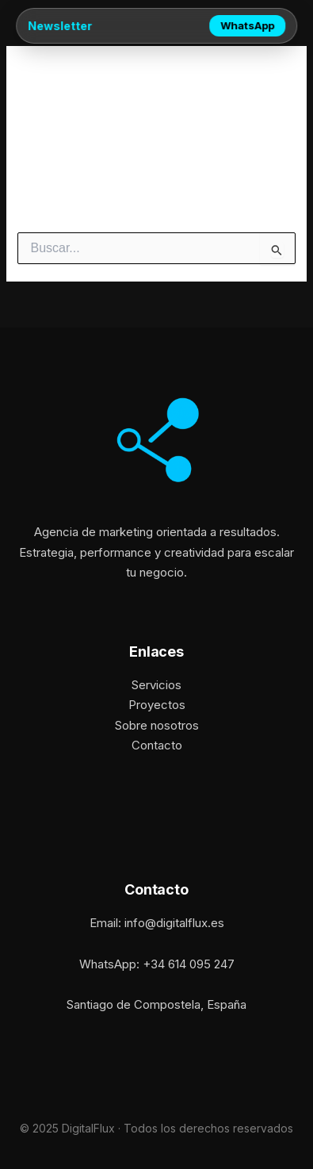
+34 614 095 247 (189, 964)
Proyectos (156, 704)
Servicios (156, 684)
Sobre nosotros (157, 725)
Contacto (157, 745)
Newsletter (60, 26)
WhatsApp (247, 25)
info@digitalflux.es (174, 922)
